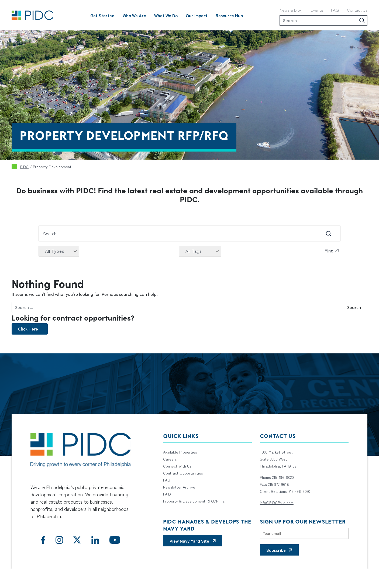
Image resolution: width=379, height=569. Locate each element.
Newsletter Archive (179, 487)
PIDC (24, 166)
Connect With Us (177, 466)
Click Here (28, 329)
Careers (170, 459)
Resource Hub (229, 15)
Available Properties (180, 452)
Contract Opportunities (183, 473)
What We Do (166, 15)
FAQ (335, 10)
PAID (167, 494)
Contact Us (357, 10)
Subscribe (276, 550)
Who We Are (134, 15)
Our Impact (197, 15)
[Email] (304, 533)
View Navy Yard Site (189, 541)
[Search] (323, 20)
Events (317, 10)
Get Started (102, 15)
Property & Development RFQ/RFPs (194, 501)
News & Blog (291, 10)
